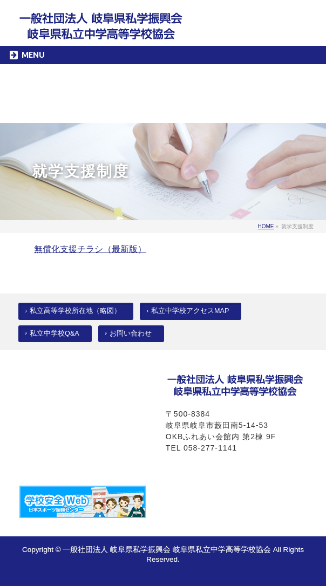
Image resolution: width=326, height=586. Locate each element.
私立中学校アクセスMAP (190, 311)
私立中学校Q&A (54, 333)
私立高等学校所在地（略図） (75, 311)
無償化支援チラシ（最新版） (90, 249)
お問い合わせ (131, 333)
